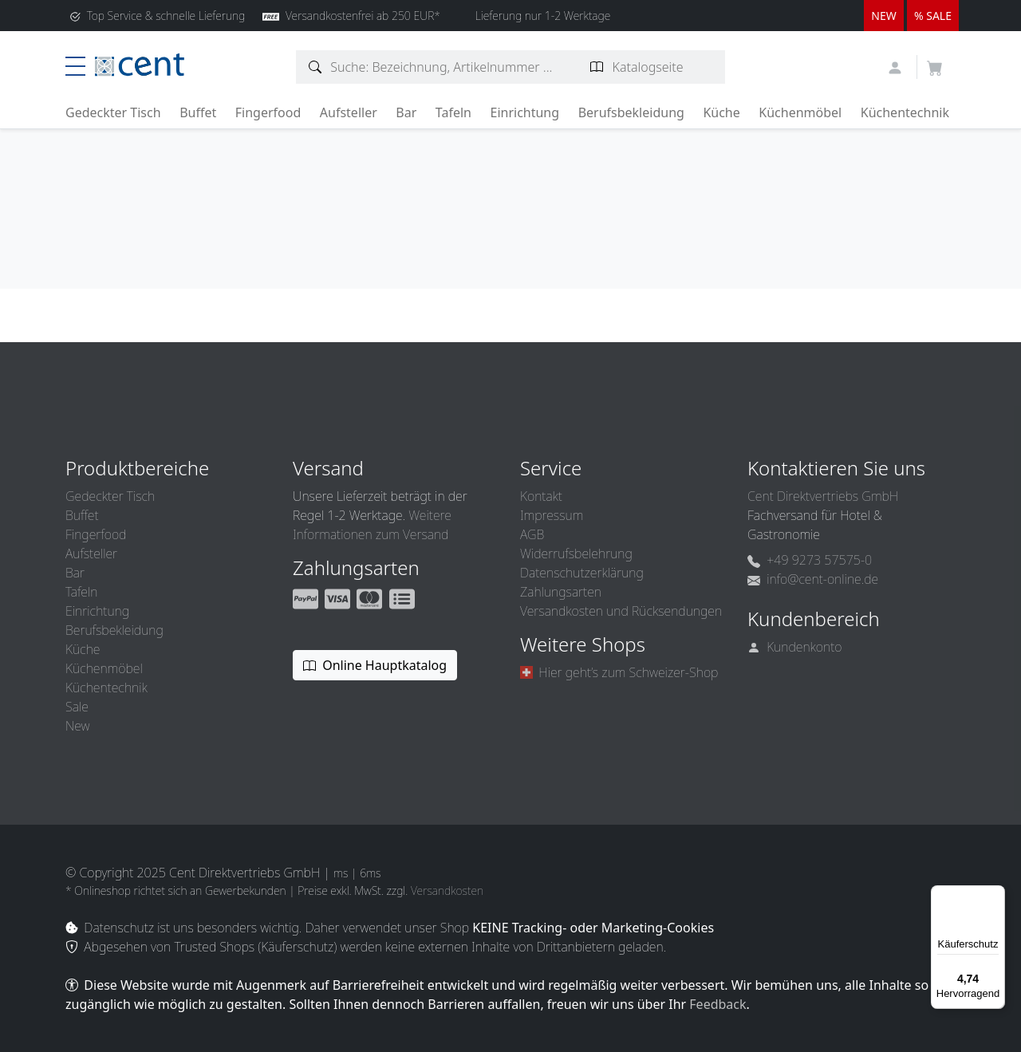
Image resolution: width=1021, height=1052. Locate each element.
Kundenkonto (794, 647)
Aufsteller (348, 112)
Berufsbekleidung (631, 112)
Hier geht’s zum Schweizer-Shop (619, 672)
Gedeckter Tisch (113, 112)
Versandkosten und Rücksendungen (621, 611)
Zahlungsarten (560, 592)
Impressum (551, 515)
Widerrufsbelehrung (576, 553)
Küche (721, 112)
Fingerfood (268, 112)
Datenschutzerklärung (582, 572)
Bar (406, 112)
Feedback (717, 1004)
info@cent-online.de (812, 579)
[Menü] (995, 894)
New (77, 726)
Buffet (197, 112)
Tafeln (453, 112)
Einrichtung (524, 112)
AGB (532, 534)
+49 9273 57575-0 (809, 560)
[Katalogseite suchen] (597, 67)
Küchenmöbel (800, 112)
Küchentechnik (905, 112)
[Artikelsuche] (315, 67)
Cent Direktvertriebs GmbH (822, 496)
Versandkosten (447, 890)
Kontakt (541, 496)
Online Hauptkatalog (375, 665)
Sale (77, 706)
